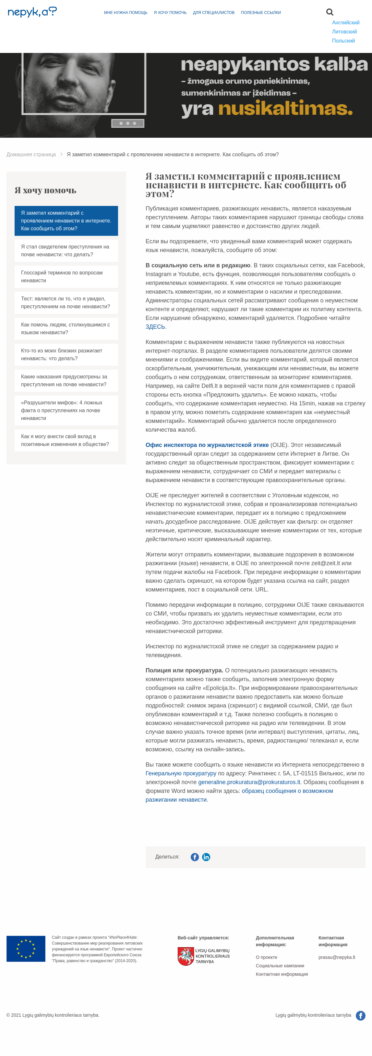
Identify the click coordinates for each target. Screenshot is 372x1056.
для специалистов (213, 12)
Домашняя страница (31, 154)
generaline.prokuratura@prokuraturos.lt (249, 782)
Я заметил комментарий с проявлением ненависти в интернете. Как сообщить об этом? (66, 220)
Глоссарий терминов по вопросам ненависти (61, 276)
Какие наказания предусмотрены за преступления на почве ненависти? (64, 380)
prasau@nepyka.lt (336, 957)
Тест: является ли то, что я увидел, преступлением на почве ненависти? (65, 302)
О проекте (266, 957)
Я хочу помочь (170, 12)
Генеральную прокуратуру (181, 773)
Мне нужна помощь (126, 12)
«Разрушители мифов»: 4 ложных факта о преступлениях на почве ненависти (61, 410)
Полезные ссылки (261, 12)
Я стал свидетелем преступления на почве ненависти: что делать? (65, 250)
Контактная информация (282, 974)
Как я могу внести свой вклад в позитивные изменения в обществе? (65, 440)
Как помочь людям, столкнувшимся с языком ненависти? (65, 328)
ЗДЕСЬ (155, 327)
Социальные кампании (280, 965)
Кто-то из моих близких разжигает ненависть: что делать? (61, 354)
